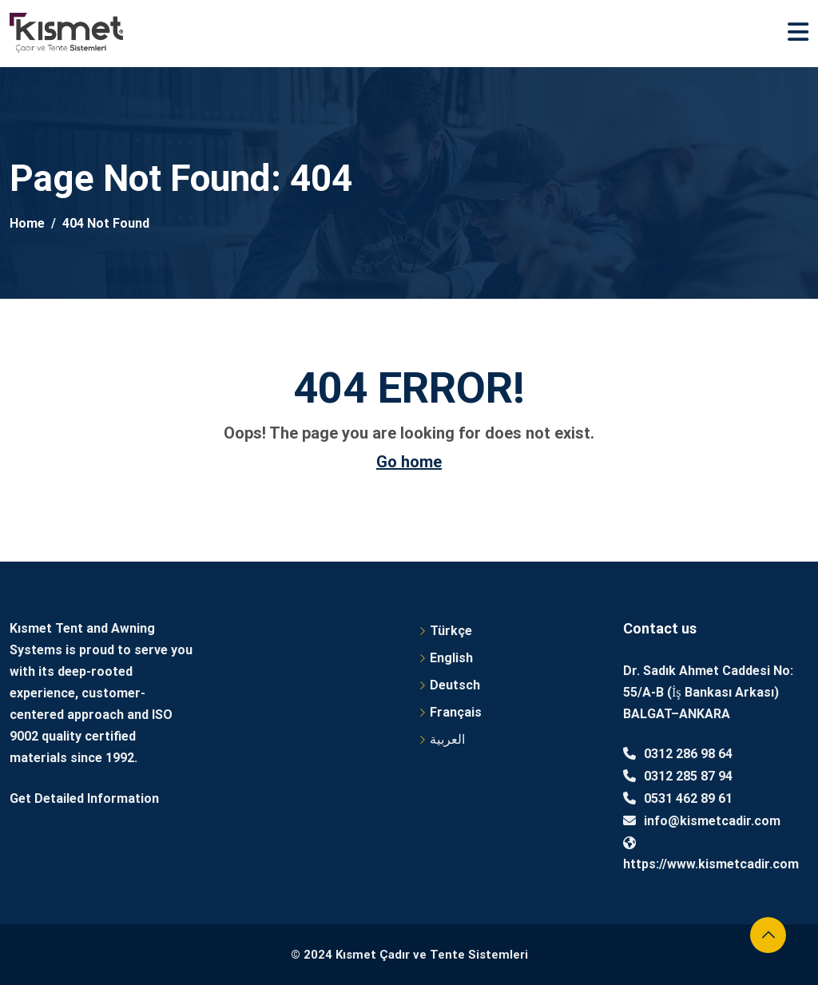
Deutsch (455, 685)
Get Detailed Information (84, 798)
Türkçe (451, 630)
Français (456, 712)
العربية (447, 739)
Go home (409, 461)
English (451, 657)
